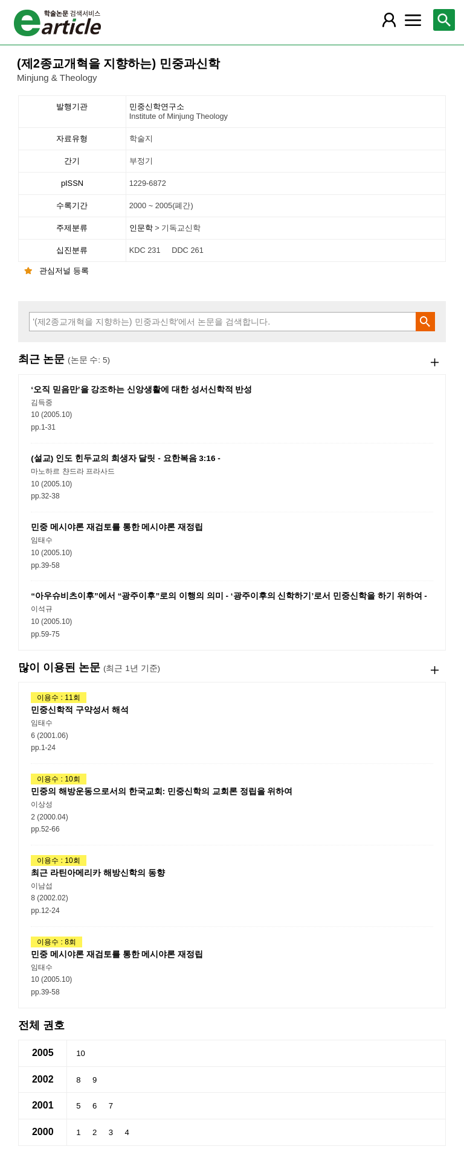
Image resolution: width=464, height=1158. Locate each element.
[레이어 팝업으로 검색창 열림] (444, 20)
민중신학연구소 (286, 111)
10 (80, 1053)
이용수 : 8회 (56, 942)
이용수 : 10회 (58, 779)
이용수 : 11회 (58, 697)
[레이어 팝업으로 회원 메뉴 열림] (388, 20)
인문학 (142, 227)
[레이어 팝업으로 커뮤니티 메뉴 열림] (413, 20)
